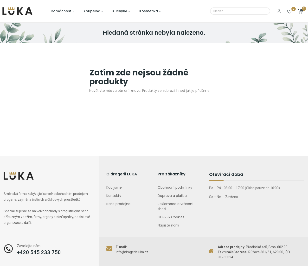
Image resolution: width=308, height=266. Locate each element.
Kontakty (113, 195)
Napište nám (168, 225)
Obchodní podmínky (175, 187)
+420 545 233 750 (39, 252)
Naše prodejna (118, 203)
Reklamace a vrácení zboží (175, 206)
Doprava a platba (172, 195)
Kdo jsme (114, 187)
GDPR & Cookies (171, 217)
